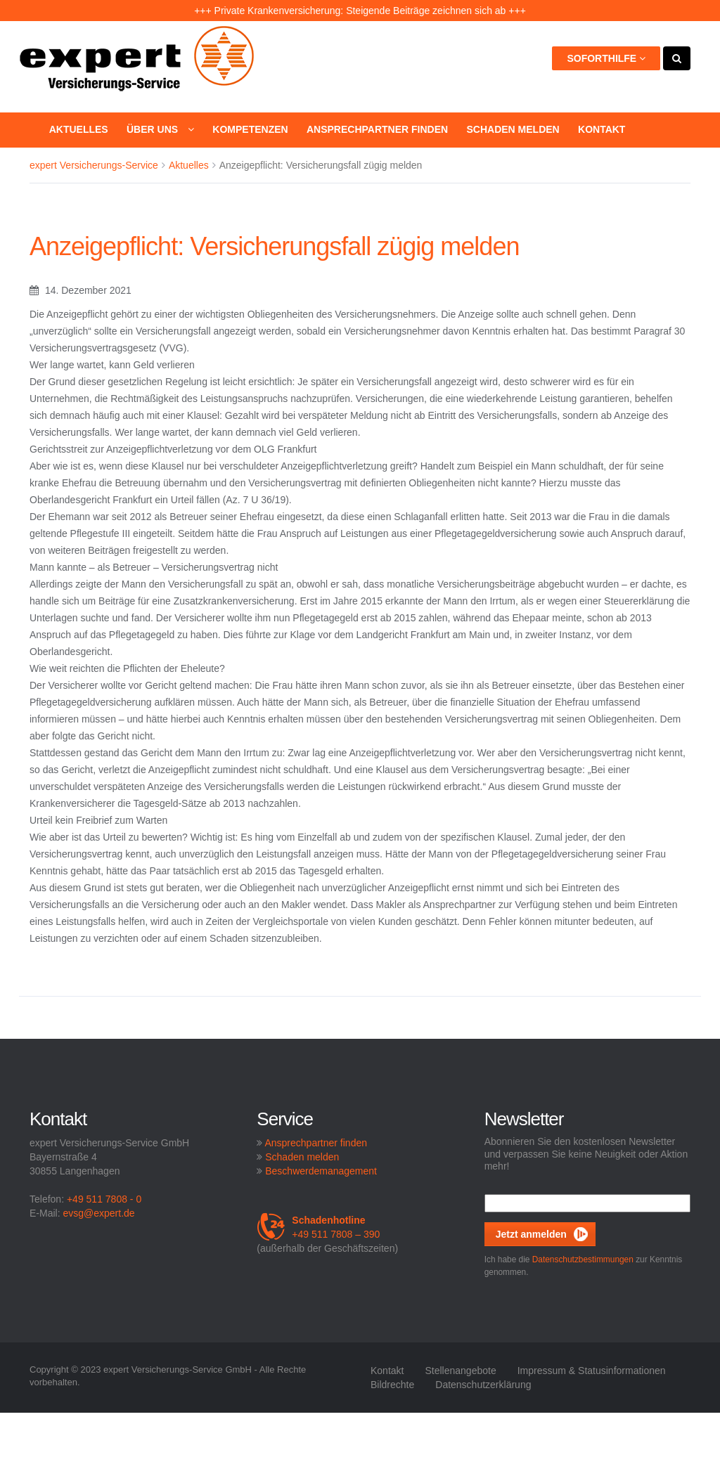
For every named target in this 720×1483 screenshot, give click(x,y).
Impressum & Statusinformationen (592, 1370)
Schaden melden (512, 129)
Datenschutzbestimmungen (583, 1259)
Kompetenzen (250, 129)
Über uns (160, 129)
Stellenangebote (460, 1370)
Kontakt (601, 129)
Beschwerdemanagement (321, 1171)
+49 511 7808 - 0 (104, 1199)
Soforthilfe (606, 58)
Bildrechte (392, 1384)
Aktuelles (78, 129)
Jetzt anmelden (531, 1234)
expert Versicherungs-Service (94, 165)
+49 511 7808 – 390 (318, 1227)
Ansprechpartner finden (377, 129)
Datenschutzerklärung (483, 1384)
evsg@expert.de (98, 1213)
